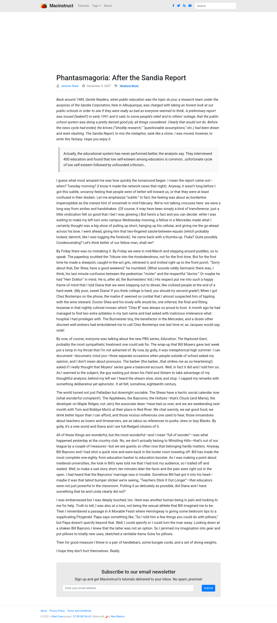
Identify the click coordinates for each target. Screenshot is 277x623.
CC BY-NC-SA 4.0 (82, 616)
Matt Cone (58, 616)
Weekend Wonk (129, 86)
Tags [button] (95, 5)
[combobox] (216, 5)
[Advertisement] (138, 42)
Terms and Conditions (79, 610)
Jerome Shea (69, 86)
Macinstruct (56, 5)
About (108, 5)
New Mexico (118, 616)
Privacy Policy (57, 610)
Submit (208, 588)
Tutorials (83, 5)
